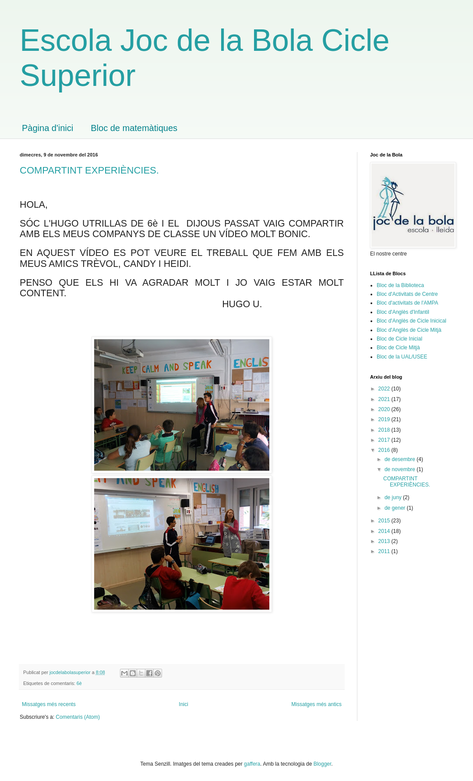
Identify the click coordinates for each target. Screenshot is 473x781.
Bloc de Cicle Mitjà (398, 347)
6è (79, 683)
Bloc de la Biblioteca (400, 285)
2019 (385, 419)
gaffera (252, 764)
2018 (385, 430)
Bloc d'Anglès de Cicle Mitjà (409, 330)
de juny (394, 497)
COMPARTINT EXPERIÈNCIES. (89, 170)
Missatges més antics (316, 704)
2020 (385, 409)
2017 (385, 440)
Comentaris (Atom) (78, 717)
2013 (385, 541)
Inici (183, 704)
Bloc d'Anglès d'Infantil (403, 312)
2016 (385, 450)
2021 (385, 399)
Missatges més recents (49, 704)
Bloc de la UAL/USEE (402, 357)
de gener (396, 508)
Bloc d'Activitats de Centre (407, 294)
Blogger (323, 764)
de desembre (401, 459)
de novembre (401, 469)
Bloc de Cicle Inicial (399, 339)
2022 (385, 389)
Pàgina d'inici (47, 128)
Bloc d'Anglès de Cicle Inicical (411, 321)
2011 (385, 551)
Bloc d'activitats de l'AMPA (407, 303)
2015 (385, 521)
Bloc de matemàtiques (134, 128)
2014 (385, 531)
